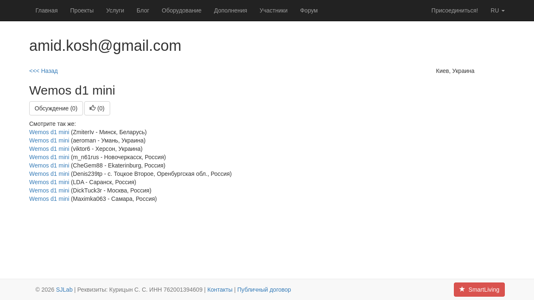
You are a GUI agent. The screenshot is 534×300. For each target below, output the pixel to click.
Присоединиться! (454, 10)
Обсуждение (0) (56, 108)
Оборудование (182, 10)
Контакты (219, 289)
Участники (273, 10)
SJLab (64, 289)
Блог (143, 10)
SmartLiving (479, 289)
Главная (46, 10)
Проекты (81, 10)
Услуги (115, 10)
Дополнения (230, 10)
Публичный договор (264, 289)
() (97, 108)
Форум (309, 10)
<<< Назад (43, 71)
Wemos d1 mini (49, 132)
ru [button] (498, 10)
